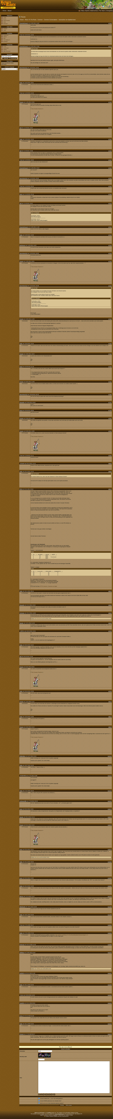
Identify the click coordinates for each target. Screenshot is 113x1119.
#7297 (110, 160)
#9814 (110, 716)
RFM (21, 489)
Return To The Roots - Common (34, 19)
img (43, 1094)
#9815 (110, 727)
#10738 (110, 896)
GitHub (5, 36)
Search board (6, 20)
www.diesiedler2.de (59, 1113)
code (46, 1094)
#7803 (110, 431)
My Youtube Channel (37, 108)
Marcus (21, 896)
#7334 (110, 285)
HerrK (21, 194)
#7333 (110, 261)
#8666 (110, 463)
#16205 (110, 952)
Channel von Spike (52, 586)
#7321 (110, 227)
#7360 (110, 319)
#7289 (110, 93)
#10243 (110, 801)
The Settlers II (6, 40)
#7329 (110, 253)
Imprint (87, 10)
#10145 (110, 765)
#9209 (110, 623)
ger (54, 1094)
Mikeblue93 (22, 906)
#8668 (110, 471)
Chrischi (22, 1034)
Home (4, 10)
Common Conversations (50, 19)
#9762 (110, 656)
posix (21, 809)
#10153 (110, 775)
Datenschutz (94, 10)
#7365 (110, 343)
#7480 (110, 394)
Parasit (21, 102)
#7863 (110, 455)
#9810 (110, 701)
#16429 (110, 1016)
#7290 (110, 102)
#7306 (110, 194)
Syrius (21, 1015)
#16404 (110, 1003)
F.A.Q (4, 46)
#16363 (110, 995)
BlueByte (5, 41)
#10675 (110, 817)
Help (82, 10)
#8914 (110, 591)
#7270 (110, 35)
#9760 (110, 631)
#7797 (110, 402)
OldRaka (22, 952)
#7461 (110, 381)
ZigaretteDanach (24, 23)
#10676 (110, 825)
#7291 (110, 127)
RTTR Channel (43, 586)
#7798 (110, 410)
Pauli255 (22, 1003)
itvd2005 (22, 973)
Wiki (4, 38)
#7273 (110, 46)
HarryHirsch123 (24, 67)
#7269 (110, 23)
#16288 (110, 985)
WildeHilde (22, 756)
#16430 (110, 1024)
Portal (4, 17)
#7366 (110, 354)
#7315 (110, 203)
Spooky (21, 623)
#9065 (110, 613)
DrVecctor (22, 944)
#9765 (110, 667)
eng (51, 1094)
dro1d (21, 410)
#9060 (110, 605)
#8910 (110, 489)
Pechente (22, 613)
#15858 (110, 933)
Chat (4, 22)
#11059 (110, 914)
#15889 (110, 944)
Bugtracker (5, 35)
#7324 (110, 245)
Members (5, 23)
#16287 (110, 973)
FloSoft (21, 319)
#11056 (110, 907)
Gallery (5, 49)
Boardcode (44, 1103)
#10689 (110, 886)
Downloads (6, 48)
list (49, 1094)
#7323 (110, 235)
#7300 (110, 168)
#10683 (110, 862)
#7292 (110, 139)
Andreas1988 (23, 801)
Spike (21, 82)
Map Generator (6, 51)
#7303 (110, 178)
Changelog (109, 10)
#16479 (110, 1034)
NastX (21, 366)
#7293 (110, 151)
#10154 (110, 790)
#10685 (110, 878)
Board (9, 10)
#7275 (110, 67)
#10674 (110, 809)
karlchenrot (22, 245)
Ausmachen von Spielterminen (67, 19)
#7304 (110, 186)
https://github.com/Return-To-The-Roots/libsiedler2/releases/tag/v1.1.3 (71, 935)
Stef (21, 127)
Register (5, 28)
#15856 (110, 925)
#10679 (110, 849)
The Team (102, 10)
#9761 (110, 645)
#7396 (110, 366)
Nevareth (22, 402)
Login (4, 30)
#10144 (110, 756)
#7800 (110, 418)
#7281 (110, 82)
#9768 (110, 691)
